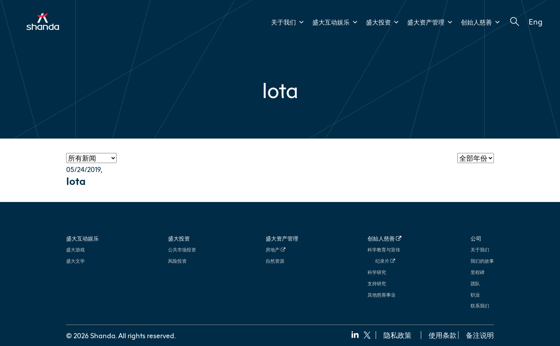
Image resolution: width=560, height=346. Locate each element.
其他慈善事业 (382, 295)
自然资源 (275, 261)
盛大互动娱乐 (335, 22)
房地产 (275, 250)
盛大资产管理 (430, 22)
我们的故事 (482, 261)
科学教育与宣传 (384, 250)
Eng (535, 21)
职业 (475, 295)
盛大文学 (75, 261)
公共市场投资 (182, 250)
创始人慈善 (480, 22)
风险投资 (177, 261)
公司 (476, 238)
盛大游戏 (75, 250)
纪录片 (385, 261)
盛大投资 (382, 22)
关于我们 (287, 22)
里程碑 (478, 272)
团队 (475, 283)
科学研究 (377, 272)
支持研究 (377, 283)
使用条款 (443, 335)
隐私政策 (397, 335)
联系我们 (480, 306)
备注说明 (480, 335)
